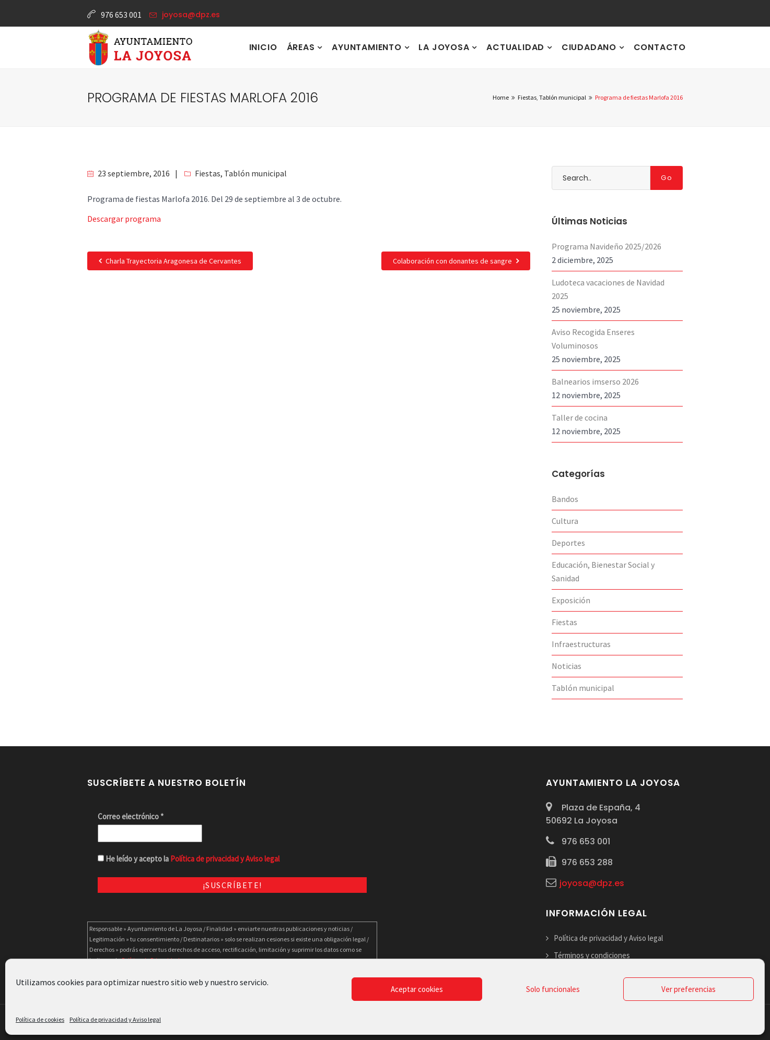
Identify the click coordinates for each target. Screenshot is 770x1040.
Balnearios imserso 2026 (595, 381)
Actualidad (516, 47)
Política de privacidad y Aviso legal (115, 1019)
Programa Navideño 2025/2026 (606, 246)
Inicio (263, 47)
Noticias (566, 666)
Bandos (565, 499)
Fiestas (207, 173)
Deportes (568, 542)
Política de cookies (40, 1019)
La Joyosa (445, 47)
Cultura (565, 521)
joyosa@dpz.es (191, 14)
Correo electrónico (131, 816)
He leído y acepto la (188, 859)
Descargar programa (124, 218)
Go (666, 178)
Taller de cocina (580, 417)
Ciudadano (590, 47)
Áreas (302, 47)
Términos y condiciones (592, 955)
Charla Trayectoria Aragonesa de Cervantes (170, 261)
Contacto (660, 47)
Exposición (571, 600)
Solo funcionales (553, 989)
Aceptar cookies (417, 989)
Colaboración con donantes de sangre (456, 261)
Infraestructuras (581, 644)
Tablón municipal (255, 173)
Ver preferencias (688, 989)
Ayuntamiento (368, 47)
